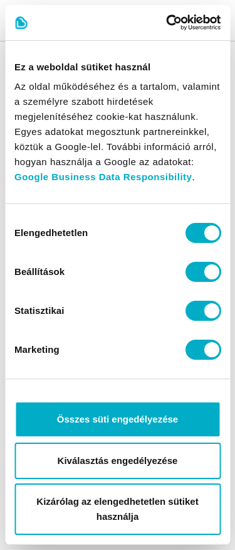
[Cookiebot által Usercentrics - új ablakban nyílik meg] (167, 22)
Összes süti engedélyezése (117, 419)
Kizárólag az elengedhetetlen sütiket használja (117, 509)
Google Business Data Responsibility (103, 176)
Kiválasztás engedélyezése (118, 460)
